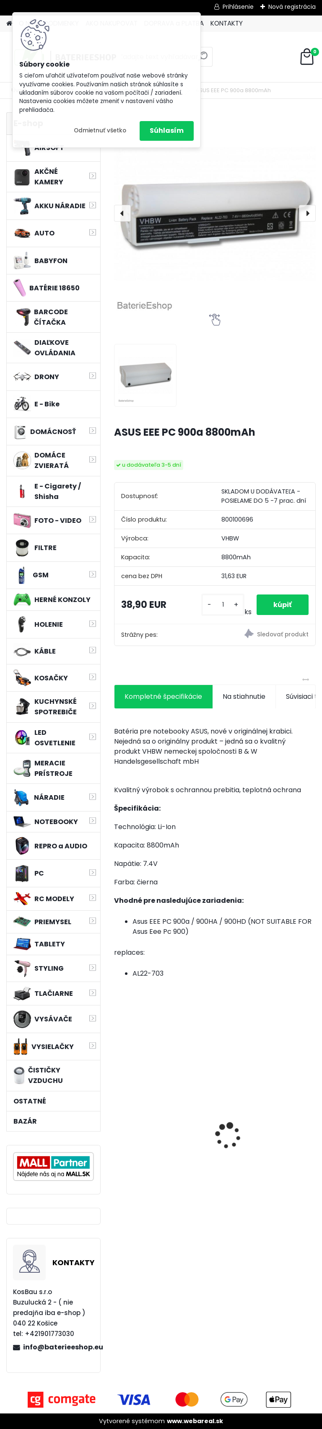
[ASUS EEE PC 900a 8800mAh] (215, 213)
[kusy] (222, 604)
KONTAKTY (226, 23)
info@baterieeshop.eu (58, 1347)
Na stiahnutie (244, 696)
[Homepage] (9, 24)
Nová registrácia (292, 7)
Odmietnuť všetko (100, 130)
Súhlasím (167, 130)
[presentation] (122, 213)
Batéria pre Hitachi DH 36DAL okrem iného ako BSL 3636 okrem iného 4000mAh (261, 1136)
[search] (203, 60)
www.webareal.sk (195, 1421)
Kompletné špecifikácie (163, 696)
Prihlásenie (238, 7)
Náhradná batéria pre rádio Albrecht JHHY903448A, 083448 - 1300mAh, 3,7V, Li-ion (160, 1136)
